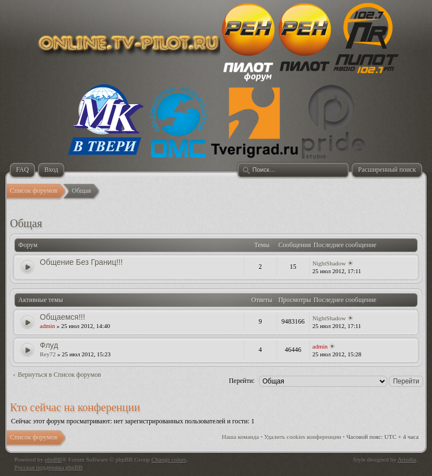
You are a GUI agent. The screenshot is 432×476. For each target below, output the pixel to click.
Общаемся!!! (62, 317)
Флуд (49, 345)
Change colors (169, 459)
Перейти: (242, 381)
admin (47, 326)
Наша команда (240, 436)
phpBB (53, 459)
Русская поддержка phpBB (48, 467)
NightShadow (329, 263)
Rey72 (48, 354)
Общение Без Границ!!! (81, 262)
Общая (26, 223)
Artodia (407, 459)
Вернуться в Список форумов (59, 374)
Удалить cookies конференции (302, 436)
